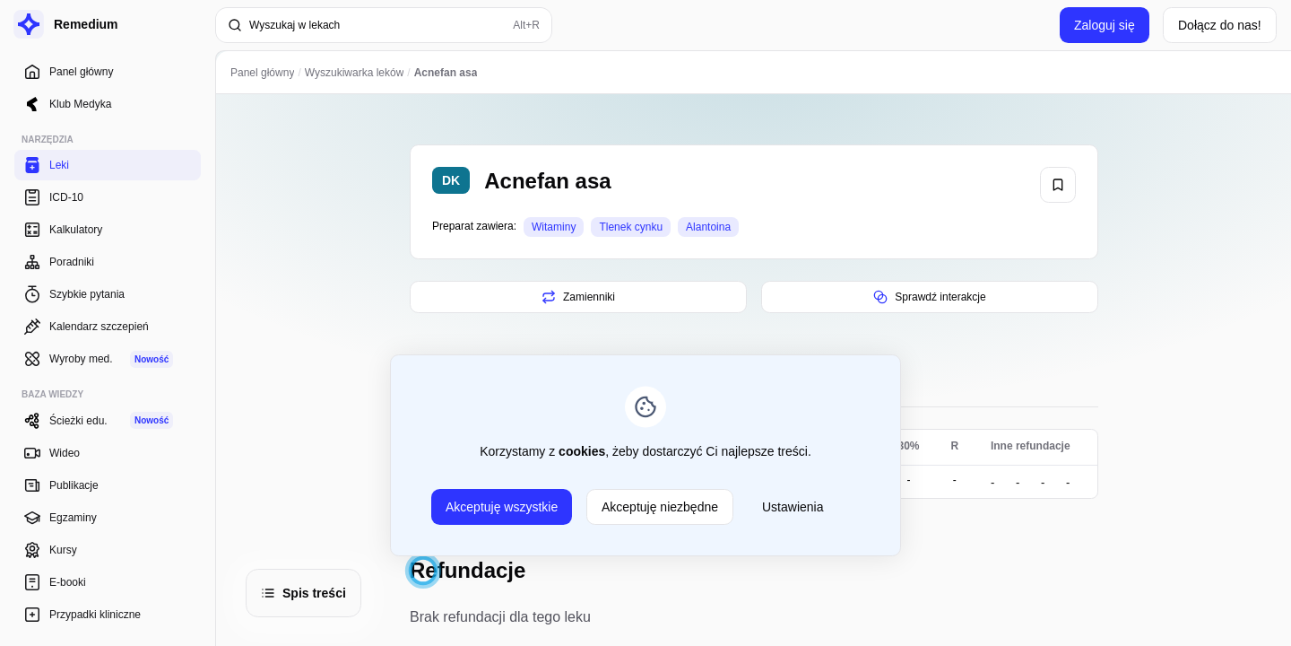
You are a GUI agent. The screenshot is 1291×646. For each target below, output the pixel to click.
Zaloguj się (1104, 25)
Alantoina (708, 227)
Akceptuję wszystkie (502, 507)
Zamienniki (577, 297)
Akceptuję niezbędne (660, 507)
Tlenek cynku (631, 227)
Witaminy (554, 227)
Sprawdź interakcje (929, 297)
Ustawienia (792, 507)
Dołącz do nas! (1219, 25)
